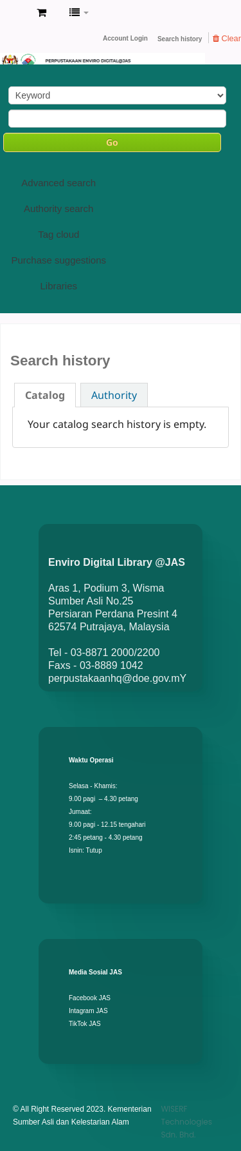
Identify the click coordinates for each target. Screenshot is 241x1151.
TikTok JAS (85, 1023)
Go (112, 142)
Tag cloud (58, 234)
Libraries (58, 285)
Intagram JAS (88, 1010)
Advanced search (58, 182)
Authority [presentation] (114, 395)
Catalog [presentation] (45, 395)
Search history (179, 39)
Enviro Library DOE (13, 13)
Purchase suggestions (58, 260)
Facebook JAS (90, 997)
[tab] (45, 395)
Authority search (58, 208)
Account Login (125, 38)
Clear (227, 38)
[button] (41, 13)
